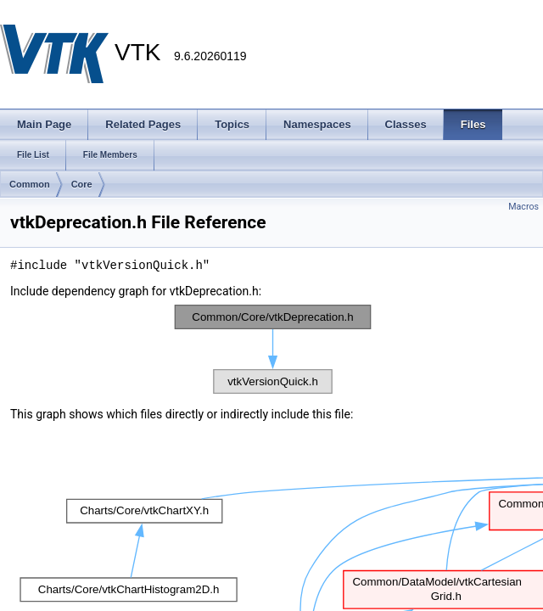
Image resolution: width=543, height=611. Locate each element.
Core (81, 184)
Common (29, 184)
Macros (523, 206)
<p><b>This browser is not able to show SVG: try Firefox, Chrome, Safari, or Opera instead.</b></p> (273, 349)
